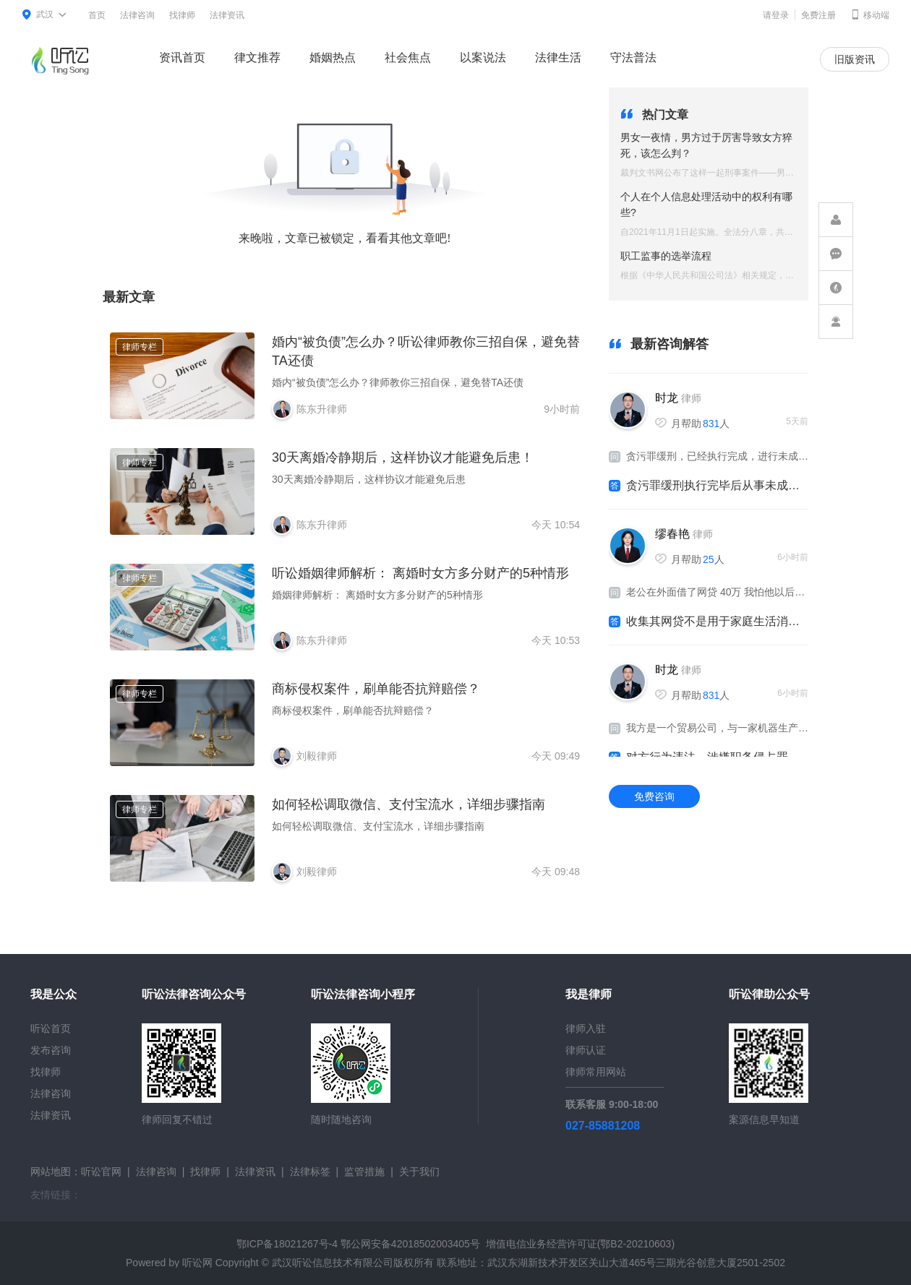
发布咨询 (50, 1050)
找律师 (182, 15)
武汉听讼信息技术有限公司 (332, 1262)
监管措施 (364, 1171)
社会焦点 (408, 57)
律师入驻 (585, 1028)
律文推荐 (257, 57)
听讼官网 (101, 1171)
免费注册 (818, 15)
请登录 (776, 15)
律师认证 (585, 1050)
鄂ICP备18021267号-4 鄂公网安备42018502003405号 (358, 1244)
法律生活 (558, 57)
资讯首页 (182, 57)
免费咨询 (654, 796)
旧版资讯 (854, 59)
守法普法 (633, 57)
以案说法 (483, 57)
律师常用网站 (595, 1072)
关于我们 (419, 1171)
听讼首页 (50, 1028)
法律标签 (310, 1171)
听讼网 (197, 1262)
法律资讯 (227, 15)
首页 (97, 15)
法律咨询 (137, 15)
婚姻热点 (332, 57)
